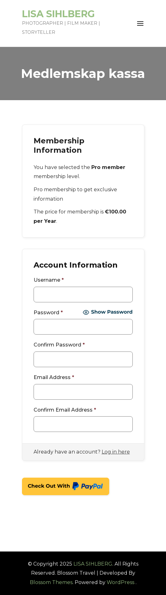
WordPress (120, 582)
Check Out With (66, 487)
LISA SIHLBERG (58, 14)
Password (48, 312)
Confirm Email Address (65, 410)
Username (49, 280)
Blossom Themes (51, 582)
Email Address (54, 377)
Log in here (116, 452)
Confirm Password (59, 345)
